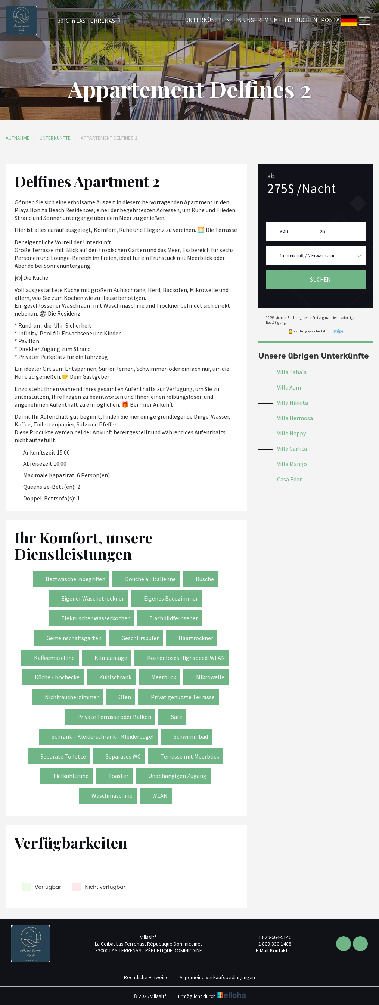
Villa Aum (289, 387)
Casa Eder (289, 479)
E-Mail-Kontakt (267, 950)
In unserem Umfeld (263, 20)
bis (322, 231)
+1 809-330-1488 (269, 943)
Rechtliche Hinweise (146, 977)
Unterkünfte (208, 20)
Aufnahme (17, 137)
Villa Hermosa (295, 418)
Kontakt (334, 20)
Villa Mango (292, 464)
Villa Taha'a (292, 372)
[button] (79, 20)
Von (284, 231)
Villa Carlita (292, 448)
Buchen (306, 20)
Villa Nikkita (292, 402)
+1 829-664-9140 (269, 937)
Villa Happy (291, 433)
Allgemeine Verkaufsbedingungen (217, 977)
